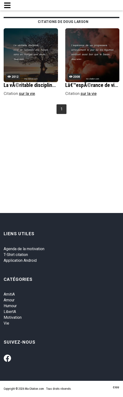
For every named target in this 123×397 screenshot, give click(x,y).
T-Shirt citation (16, 254)
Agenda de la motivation (24, 249)
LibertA (10, 311)
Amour (9, 300)
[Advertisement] (63, 151)
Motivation (13, 317)
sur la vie (27, 93)
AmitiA (9, 294)
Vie (6, 323)
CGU (116, 387)
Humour (10, 306)
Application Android (20, 260)
